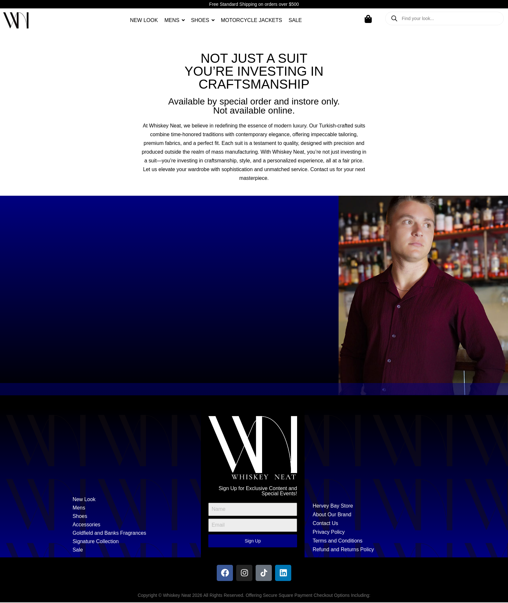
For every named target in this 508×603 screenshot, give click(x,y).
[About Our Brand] (374, 515)
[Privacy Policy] (374, 532)
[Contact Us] (374, 524)
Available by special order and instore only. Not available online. (254, 105)
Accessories (86, 525)
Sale (78, 550)
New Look (84, 500)
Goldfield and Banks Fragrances (110, 533)
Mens (79, 508)
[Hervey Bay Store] (374, 506)
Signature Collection (96, 542)
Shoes (80, 517)
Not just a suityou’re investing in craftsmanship (254, 71)
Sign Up (253, 541)
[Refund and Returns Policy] (374, 550)
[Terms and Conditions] (374, 541)
